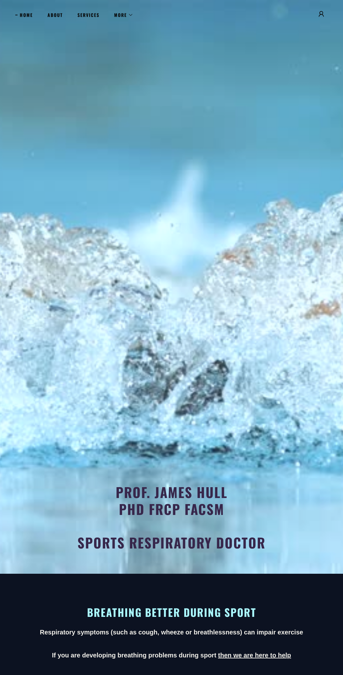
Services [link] (88, 15)
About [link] (55, 15)
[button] (121, 15)
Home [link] (26, 15)
